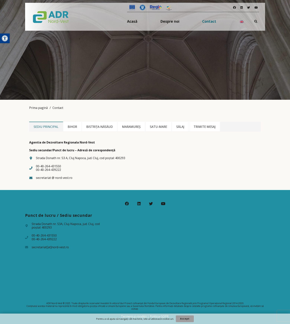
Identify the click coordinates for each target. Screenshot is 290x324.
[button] (5, 38)
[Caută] (255, 21)
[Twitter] (248, 7)
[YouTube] (256, 7)
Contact (57, 108)
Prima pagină (38, 108)
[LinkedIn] (241, 7)
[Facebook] (234, 7)
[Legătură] (51, 17)
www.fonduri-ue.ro (148, 308)
